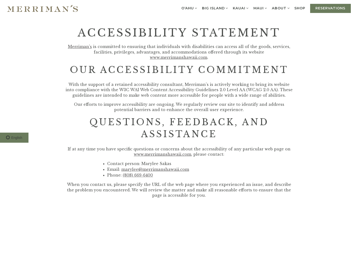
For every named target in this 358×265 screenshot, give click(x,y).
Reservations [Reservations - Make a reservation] (330, 8)
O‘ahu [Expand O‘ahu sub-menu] (189, 8)
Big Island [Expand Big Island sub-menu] (215, 8)
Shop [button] (299, 8)
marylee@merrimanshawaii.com (155, 169)
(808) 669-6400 (138, 175)
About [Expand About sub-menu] (281, 8)
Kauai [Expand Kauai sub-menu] (241, 8)
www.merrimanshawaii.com (178, 57)
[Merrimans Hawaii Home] (42, 8)
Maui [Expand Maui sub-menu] (260, 8)
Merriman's (80, 47)
